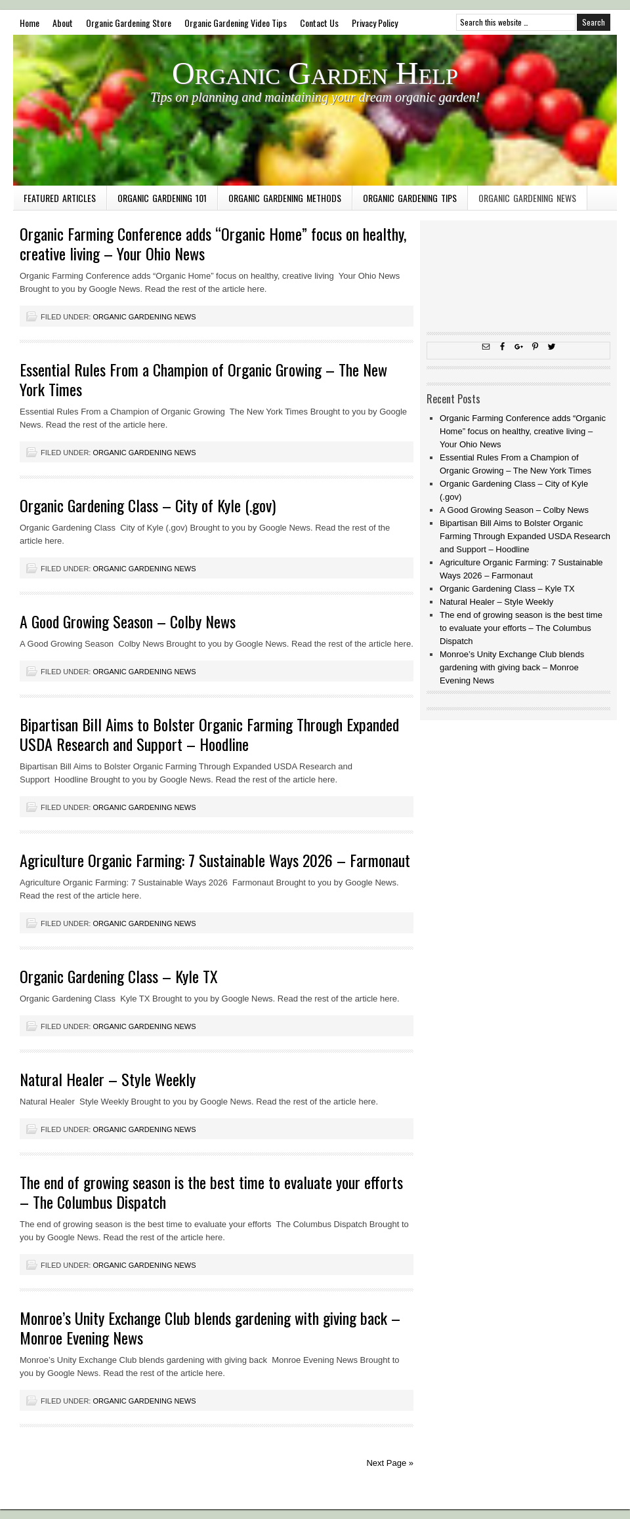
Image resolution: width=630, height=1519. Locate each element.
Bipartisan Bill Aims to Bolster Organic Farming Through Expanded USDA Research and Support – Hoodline (209, 734)
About (62, 23)
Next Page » (389, 1463)
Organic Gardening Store (128, 23)
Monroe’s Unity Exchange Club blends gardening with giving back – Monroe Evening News (210, 1327)
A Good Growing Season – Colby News (128, 621)
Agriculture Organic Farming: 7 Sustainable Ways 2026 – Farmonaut (215, 860)
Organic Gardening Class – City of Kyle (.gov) (148, 505)
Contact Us (319, 23)
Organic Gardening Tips (410, 198)
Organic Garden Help (315, 73)
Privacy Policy (375, 23)
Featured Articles (60, 198)
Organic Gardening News (527, 198)
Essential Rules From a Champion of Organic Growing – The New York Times (203, 379)
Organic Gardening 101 (162, 198)
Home (29, 23)
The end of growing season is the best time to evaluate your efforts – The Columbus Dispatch (211, 1191)
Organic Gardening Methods (284, 198)
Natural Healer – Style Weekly (108, 1079)
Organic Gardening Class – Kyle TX (119, 976)
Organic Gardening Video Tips (235, 23)
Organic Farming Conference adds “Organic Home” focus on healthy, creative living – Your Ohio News (213, 243)
